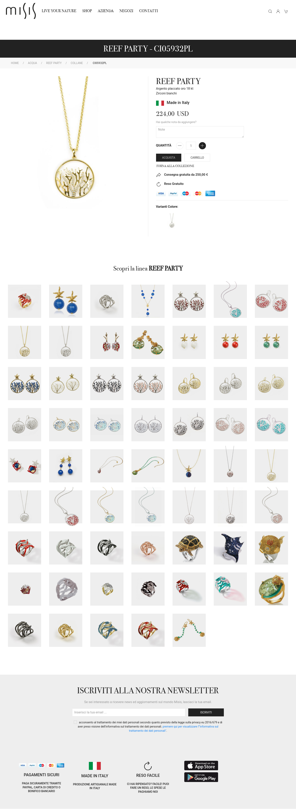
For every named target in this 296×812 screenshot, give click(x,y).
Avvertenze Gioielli (63, 806)
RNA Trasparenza (35, 806)
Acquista (168, 139)
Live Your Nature (59, 11)
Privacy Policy (36, 802)
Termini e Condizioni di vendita (70, 802)
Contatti (148, 11)
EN (255, 798)
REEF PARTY (54, 45)
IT (245, 798)
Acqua (32, 45)
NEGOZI (126, 11)
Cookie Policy (14, 802)
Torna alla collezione (175, 148)
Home (15, 45)
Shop (87, 11)
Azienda (106, 11)
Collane (77, 45)
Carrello (197, 139)
